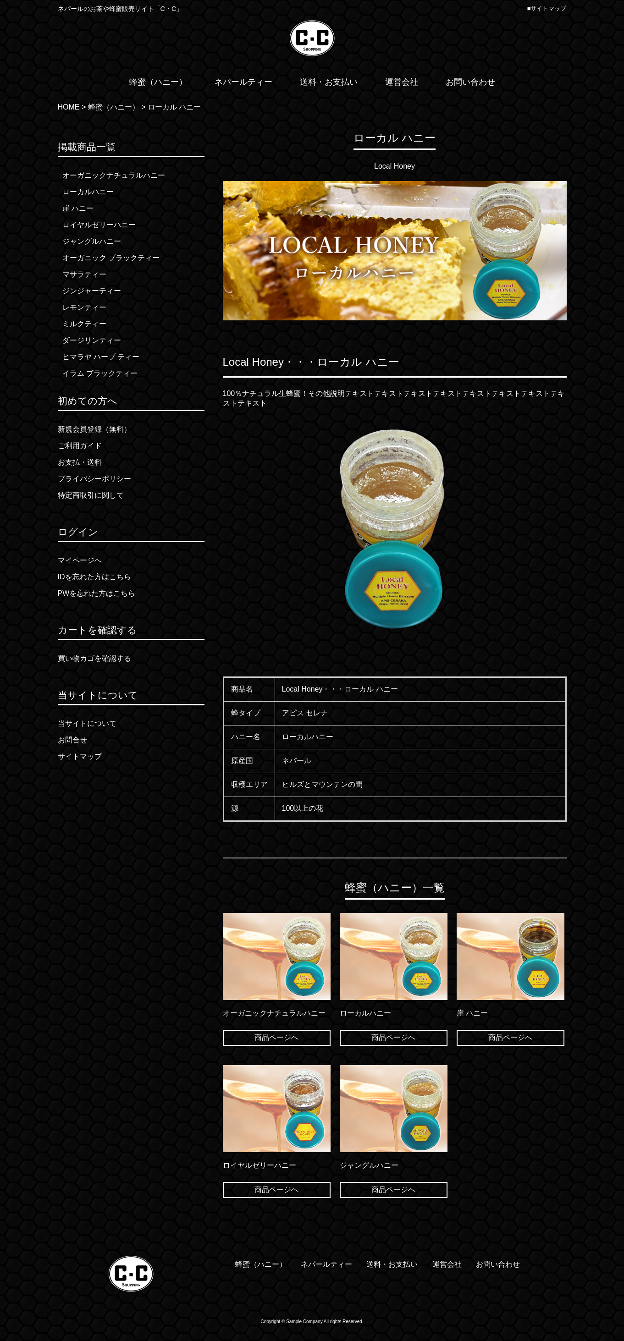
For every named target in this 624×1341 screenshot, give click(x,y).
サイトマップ (80, 756)
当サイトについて (87, 723)
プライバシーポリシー (94, 479)
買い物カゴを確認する (94, 658)
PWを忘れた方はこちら (97, 593)
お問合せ (72, 740)
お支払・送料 (80, 462)
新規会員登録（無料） (94, 429)
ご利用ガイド (80, 446)
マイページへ (80, 560)
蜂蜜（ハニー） (113, 107)
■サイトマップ (547, 8)
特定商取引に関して (91, 495)
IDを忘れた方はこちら (94, 577)
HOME (69, 107)
